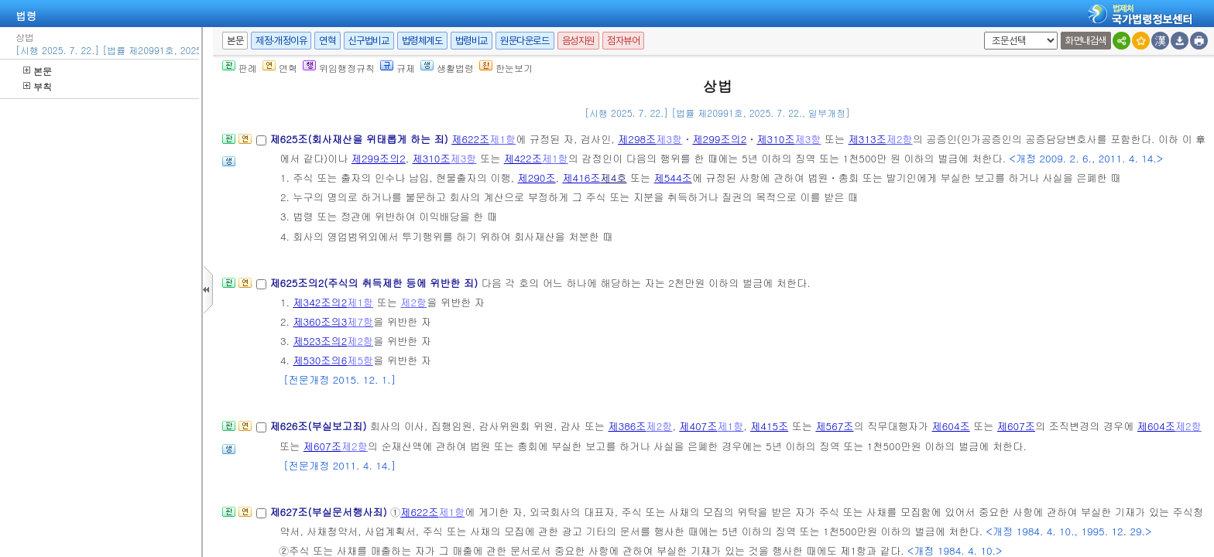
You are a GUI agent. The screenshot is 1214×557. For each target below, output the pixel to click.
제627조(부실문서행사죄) (329, 511)
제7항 (360, 321)
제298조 (637, 139)
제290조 (536, 177)
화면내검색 (1085, 40)
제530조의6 (320, 360)
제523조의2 (320, 340)
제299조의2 (719, 139)
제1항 (502, 139)
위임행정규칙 (339, 67)
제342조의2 (320, 302)
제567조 (834, 426)
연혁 (327, 40)
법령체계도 (422, 40)
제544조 (673, 177)
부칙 (37, 86)
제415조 (769, 426)
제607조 (1016, 426)
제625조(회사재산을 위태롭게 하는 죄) (360, 139)
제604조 (951, 426)
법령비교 (471, 40)
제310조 (775, 139)
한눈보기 (506, 67)
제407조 (698, 426)
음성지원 (578, 40)
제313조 (867, 139)
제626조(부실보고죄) (319, 426)
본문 (37, 70)
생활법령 (447, 67)
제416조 (581, 177)
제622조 (470, 139)
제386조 (627, 426)
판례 (239, 67)
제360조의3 (320, 321)
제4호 (613, 177)
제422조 (523, 158)
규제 (397, 67)
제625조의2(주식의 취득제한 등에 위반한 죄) (375, 282)
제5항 (360, 360)
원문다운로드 (525, 40)
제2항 (899, 139)
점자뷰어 (623, 40)
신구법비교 (368, 40)
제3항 (669, 139)
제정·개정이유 (281, 40)
